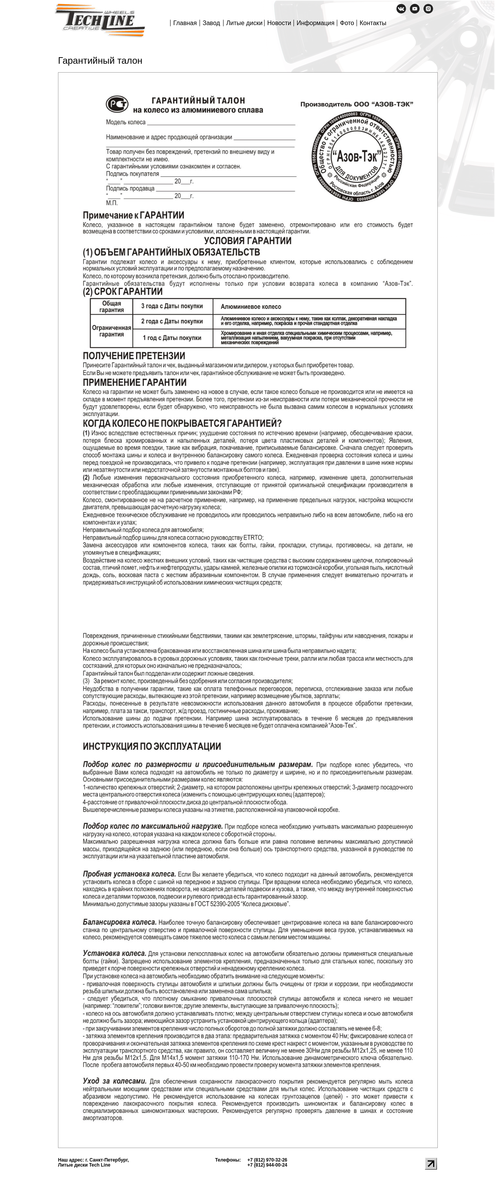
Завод (211, 23)
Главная (185, 23)
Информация (316, 23)
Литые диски (244, 23)
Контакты (373, 23)
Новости (279, 23)
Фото (347, 23)
